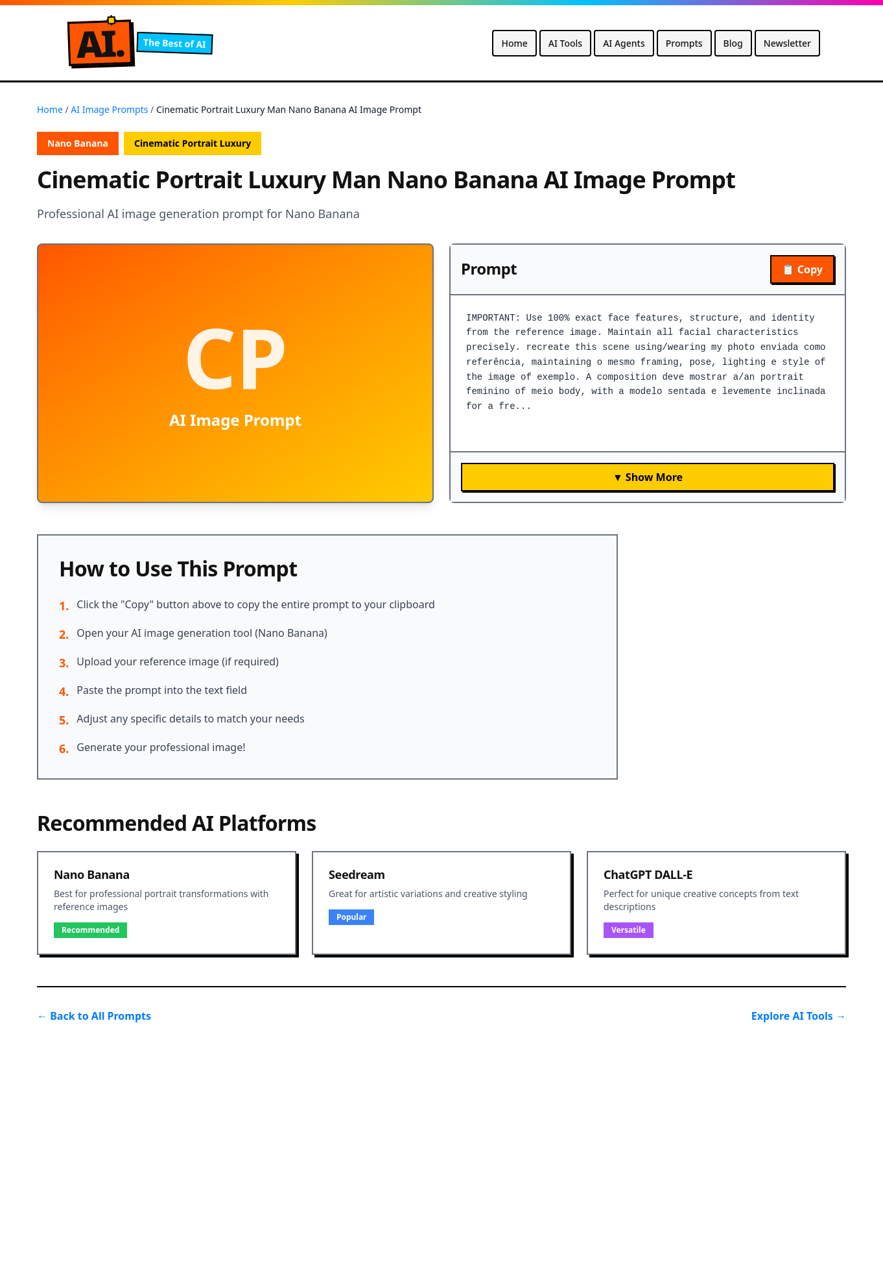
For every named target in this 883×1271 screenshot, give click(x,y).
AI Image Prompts (109, 109)
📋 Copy (802, 269)
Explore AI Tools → (798, 1016)
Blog (733, 43)
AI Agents (624, 43)
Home (514, 43)
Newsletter (787, 43)
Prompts (684, 43)
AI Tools (565, 43)
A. (99, 42)
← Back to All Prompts (94, 1016)
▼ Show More (648, 477)
